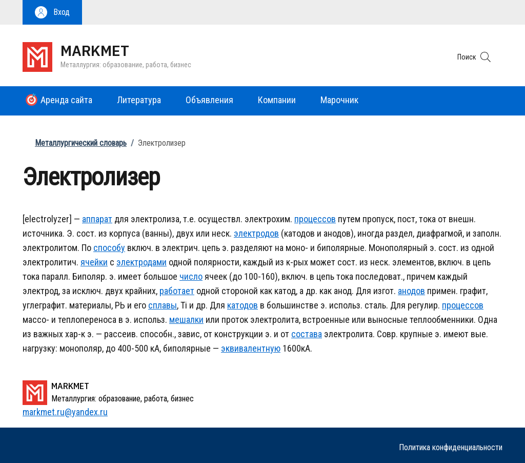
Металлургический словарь (81, 143)
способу (109, 247)
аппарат (97, 219)
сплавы (162, 305)
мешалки (186, 319)
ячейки (94, 262)
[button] (52, 12)
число (191, 276)
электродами (141, 262)
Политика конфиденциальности (450, 447)
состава (306, 334)
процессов (315, 219)
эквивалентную (250, 348)
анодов (411, 290)
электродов (256, 233)
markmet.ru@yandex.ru (65, 412)
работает (176, 290)
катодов (242, 305)
